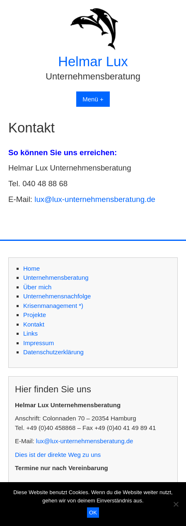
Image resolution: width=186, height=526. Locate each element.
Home (31, 268)
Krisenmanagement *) (53, 305)
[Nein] (176, 504)
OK (93, 512)
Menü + (92, 99)
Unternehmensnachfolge (57, 296)
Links (30, 333)
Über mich (37, 287)
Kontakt (33, 324)
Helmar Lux (93, 61)
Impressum (38, 342)
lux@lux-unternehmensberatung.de (94, 199)
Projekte (34, 314)
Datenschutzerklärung (53, 351)
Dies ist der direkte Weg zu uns (58, 454)
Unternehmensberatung (56, 277)
